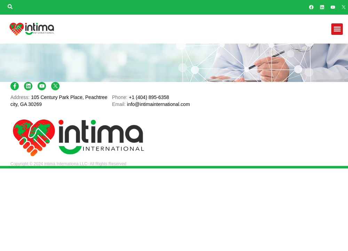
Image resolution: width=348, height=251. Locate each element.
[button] (337, 29)
